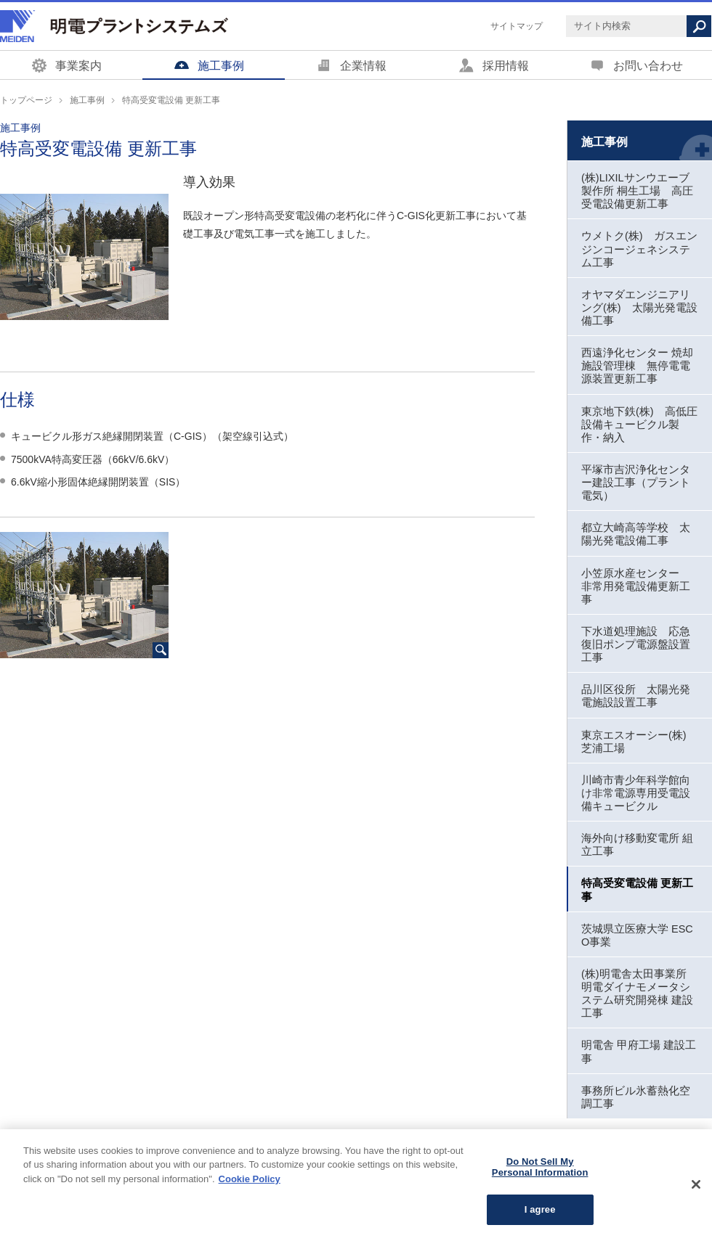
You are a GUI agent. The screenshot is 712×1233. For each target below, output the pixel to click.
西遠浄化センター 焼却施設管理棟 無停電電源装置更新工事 (637, 366)
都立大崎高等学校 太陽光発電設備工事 (635, 534)
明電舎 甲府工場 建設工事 (638, 1051)
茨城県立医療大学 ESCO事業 (637, 935)
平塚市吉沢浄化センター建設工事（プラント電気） (635, 482)
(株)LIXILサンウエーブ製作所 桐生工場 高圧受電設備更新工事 (637, 191)
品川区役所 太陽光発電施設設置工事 (635, 696)
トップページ (26, 100)
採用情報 (505, 66)
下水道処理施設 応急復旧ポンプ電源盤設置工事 (635, 644)
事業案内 (78, 66)
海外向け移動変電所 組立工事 (637, 844)
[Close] (696, 1195)
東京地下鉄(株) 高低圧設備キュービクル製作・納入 (639, 424)
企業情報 (363, 66)
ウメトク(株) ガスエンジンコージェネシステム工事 (639, 249)
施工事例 (221, 66)
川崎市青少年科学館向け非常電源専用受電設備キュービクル (635, 793)
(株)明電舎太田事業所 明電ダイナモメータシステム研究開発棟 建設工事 (637, 993)
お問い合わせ (648, 66)
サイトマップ (516, 26)
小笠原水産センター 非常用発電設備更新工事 (635, 586)
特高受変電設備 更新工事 (637, 889)
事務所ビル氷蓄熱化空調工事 (635, 1097)
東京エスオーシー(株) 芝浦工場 (634, 741)
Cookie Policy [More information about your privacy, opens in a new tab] (249, 1189)
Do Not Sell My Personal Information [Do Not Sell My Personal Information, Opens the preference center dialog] (540, 1177)
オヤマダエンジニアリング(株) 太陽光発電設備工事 (639, 308)
